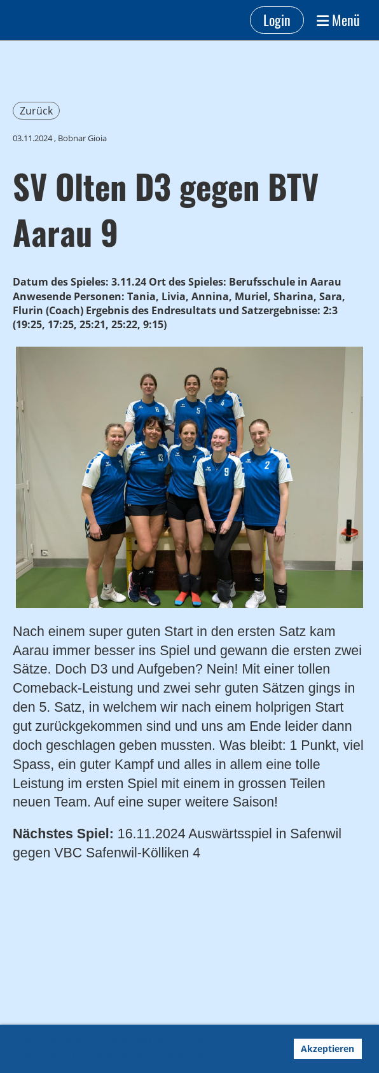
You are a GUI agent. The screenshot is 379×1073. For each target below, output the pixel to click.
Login (277, 20)
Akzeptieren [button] (327, 1048)
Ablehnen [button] (258, 1048)
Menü (338, 20)
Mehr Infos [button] (187, 1055)
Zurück (36, 111)
